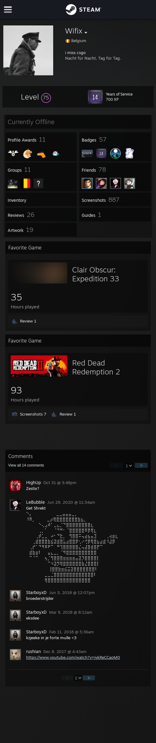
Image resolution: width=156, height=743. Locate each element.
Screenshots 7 (33, 414)
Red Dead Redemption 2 (96, 367)
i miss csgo (75, 52)
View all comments (26, 465)
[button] (36, 97)
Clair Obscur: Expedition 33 (95, 274)
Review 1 (28, 321)
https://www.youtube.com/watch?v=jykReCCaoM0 (73, 657)
